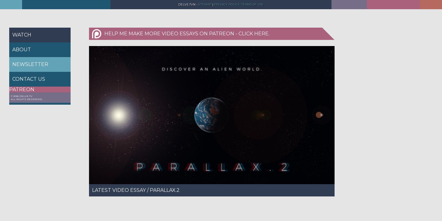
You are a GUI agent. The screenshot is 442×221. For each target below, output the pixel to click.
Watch (21, 35)
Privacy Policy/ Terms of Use (239, 4)
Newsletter (30, 64)
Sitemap (204, 4)
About (21, 49)
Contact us (28, 79)
